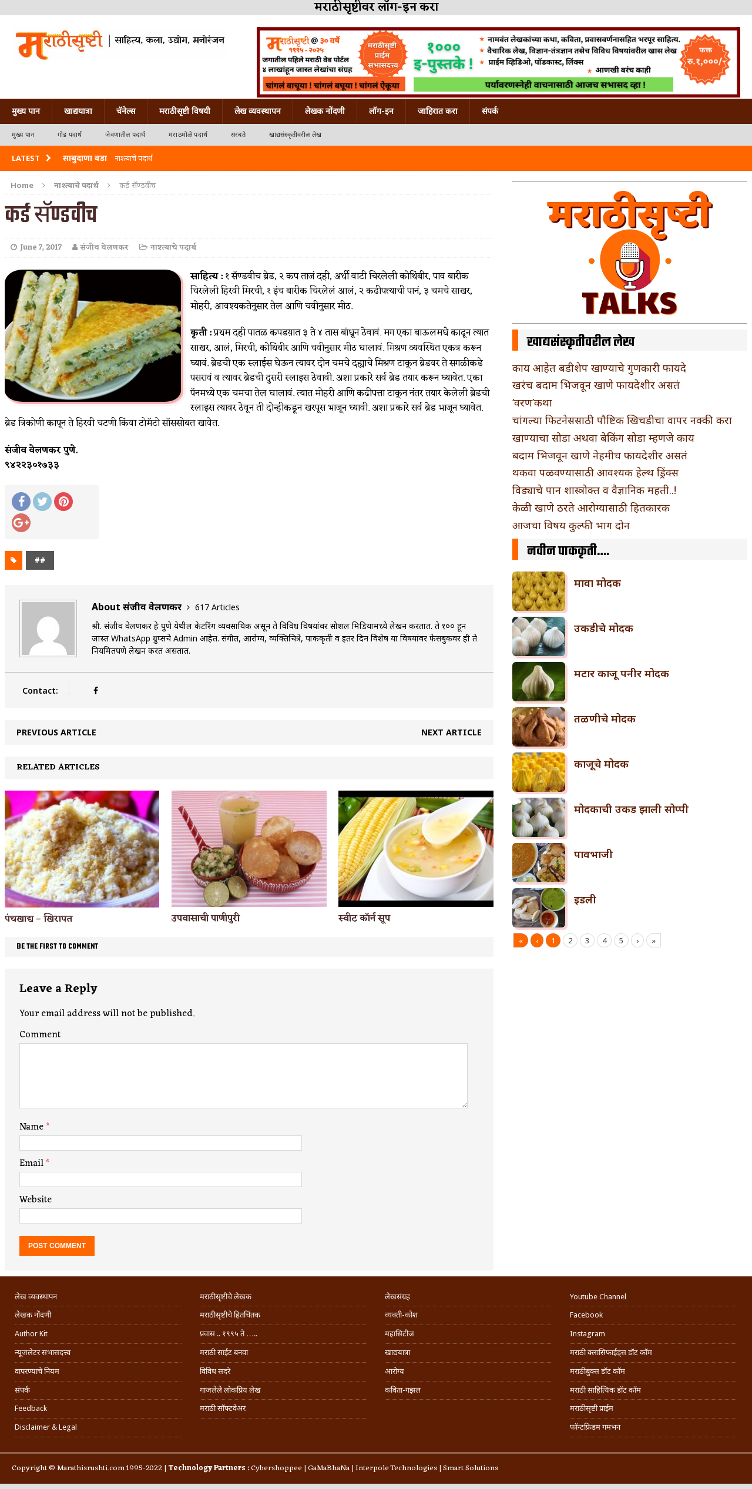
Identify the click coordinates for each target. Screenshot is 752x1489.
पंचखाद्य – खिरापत (38, 919)
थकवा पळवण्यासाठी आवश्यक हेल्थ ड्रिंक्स (595, 472)
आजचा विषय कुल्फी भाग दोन (571, 525)
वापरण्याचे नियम (37, 1371)
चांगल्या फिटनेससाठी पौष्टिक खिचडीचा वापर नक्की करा (622, 420)
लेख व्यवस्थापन (257, 111)
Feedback (31, 1408)
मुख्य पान (26, 111)
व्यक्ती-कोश (401, 1314)
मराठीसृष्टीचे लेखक (225, 1296)
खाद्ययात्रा (78, 111)
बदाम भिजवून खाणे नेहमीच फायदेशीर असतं (599, 455)
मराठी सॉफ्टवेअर (223, 1408)
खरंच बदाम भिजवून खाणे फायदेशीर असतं (596, 385)
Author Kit (31, 1333)
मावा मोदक (597, 583)
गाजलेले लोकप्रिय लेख (230, 1390)
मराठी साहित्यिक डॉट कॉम (605, 1390)
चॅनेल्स (125, 111)
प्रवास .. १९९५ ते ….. (228, 1333)
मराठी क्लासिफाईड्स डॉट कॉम (611, 1352)
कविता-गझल (403, 1390)
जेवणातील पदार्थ (125, 135)
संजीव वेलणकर (104, 247)
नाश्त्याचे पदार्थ (173, 247)
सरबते (238, 135)
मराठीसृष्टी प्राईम (591, 1408)
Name (32, 1127)
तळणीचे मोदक (605, 718)
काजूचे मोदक (601, 764)
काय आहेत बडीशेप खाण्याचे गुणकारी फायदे (599, 368)
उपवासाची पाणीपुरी (206, 918)
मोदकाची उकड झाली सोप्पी (631, 809)
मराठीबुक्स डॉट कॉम (597, 1371)
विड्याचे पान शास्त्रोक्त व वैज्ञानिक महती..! (594, 490)
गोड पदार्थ (70, 135)
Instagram (587, 1333)
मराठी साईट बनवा (224, 1352)
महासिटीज (399, 1333)
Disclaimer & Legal (46, 1427)
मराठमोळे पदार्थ (188, 135)
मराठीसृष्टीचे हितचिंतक (230, 1314)
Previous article (56, 732)
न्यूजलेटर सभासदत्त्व (42, 1352)
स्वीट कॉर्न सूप (364, 918)
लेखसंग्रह (397, 1296)
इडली (585, 899)
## (40, 560)
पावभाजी (593, 854)
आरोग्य (394, 1371)
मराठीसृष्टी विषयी (184, 111)
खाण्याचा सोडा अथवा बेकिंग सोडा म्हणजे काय (603, 438)
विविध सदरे (215, 1371)
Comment (40, 1035)
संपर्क (490, 111)
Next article (451, 732)
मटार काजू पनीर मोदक (621, 673)
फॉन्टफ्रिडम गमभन (595, 1427)
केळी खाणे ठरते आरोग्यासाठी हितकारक (591, 507)
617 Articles (217, 607)
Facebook (586, 1314)
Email (32, 1163)
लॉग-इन (381, 111)
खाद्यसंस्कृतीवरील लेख (295, 135)
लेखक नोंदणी (325, 111)
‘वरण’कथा (532, 402)
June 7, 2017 (41, 247)
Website (35, 1200)
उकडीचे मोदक (603, 628)
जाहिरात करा (438, 111)
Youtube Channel (598, 1296)
